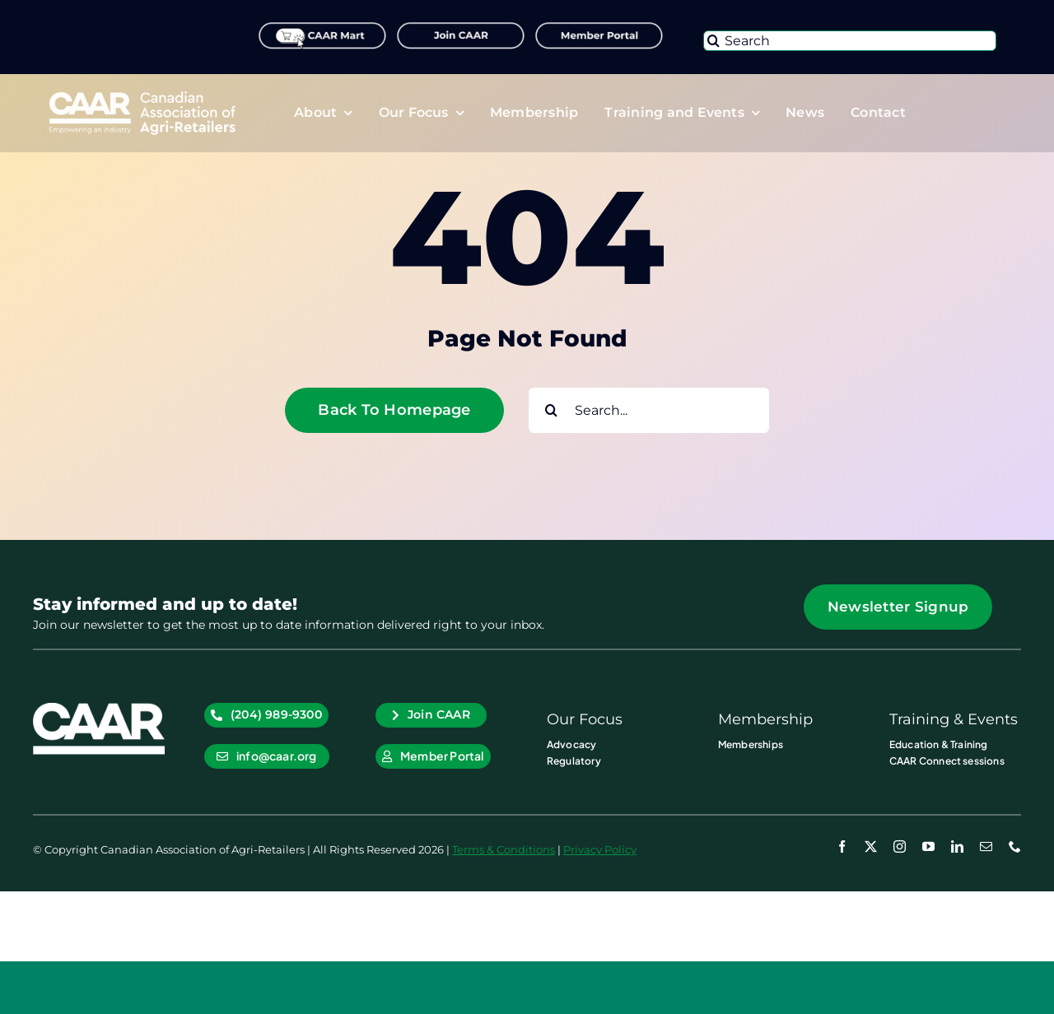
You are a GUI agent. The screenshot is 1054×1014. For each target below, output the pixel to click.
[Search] (849, 40)
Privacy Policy (600, 849)
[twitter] (871, 846)
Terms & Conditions (503, 849)
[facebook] (842, 846)
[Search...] (649, 410)
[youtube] (928, 846)
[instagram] (899, 846)
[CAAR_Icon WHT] (99, 709)
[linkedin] (957, 846)
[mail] (986, 846)
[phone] (1015, 846)
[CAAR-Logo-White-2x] (142, 98)
